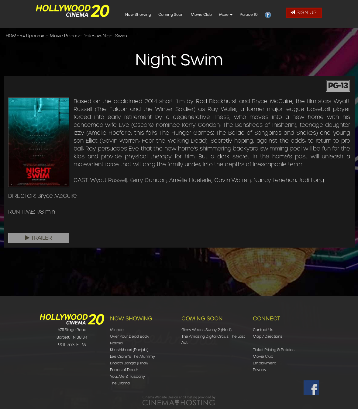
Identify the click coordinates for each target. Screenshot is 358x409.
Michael (117, 329)
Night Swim (115, 36)
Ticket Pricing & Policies (273, 349)
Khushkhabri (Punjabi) (129, 349)
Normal (116, 343)
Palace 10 (258, 14)
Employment (264, 363)
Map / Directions (267, 336)
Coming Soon (180, 14)
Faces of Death (124, 369)
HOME (12, 36)
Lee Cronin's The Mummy (132, 356)
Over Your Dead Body (129, 336)
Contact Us (263, 329)
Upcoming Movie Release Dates (60, 36)
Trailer (38, 238)
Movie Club (211, 14)
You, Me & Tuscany (127, 376)
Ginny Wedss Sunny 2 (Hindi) (206, 329)
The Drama (120, 383)
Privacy (259, 369)
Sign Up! (303, 12)
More (235, 14)
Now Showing (148, 14)
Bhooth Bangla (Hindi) (129, 363)
